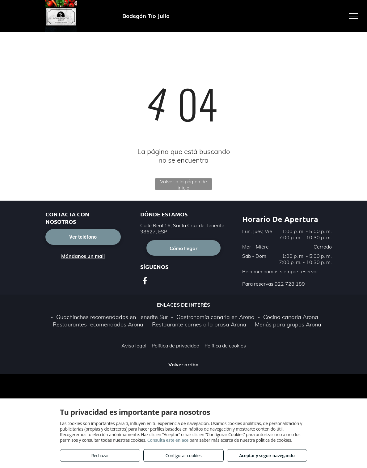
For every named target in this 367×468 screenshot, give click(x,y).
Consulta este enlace (167, 440)
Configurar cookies (184, 455)
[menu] (353, 16)
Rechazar (100, 455)
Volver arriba (183, 364)
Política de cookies (225, 345)
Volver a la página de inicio (183, 184)
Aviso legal (133, 345)
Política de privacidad (175, 345)
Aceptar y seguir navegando (266, 455)
